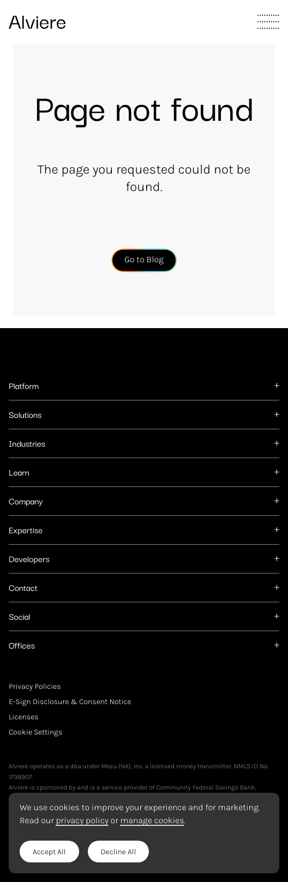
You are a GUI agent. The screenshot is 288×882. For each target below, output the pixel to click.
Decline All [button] (118, 851)
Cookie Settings (35, 732)
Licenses (24, 716)
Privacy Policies (35, 686)
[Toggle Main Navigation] (268, 22)
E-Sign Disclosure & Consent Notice (70, 701)
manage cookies (152, 821)
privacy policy (82, 821)
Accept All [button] (49, 851)
